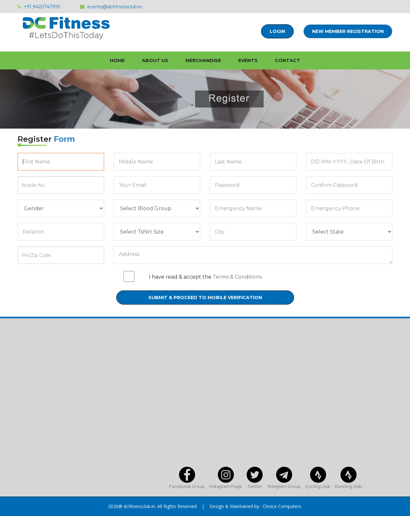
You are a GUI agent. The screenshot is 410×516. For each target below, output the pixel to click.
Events (248, 60)
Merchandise (203, 60)
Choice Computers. (282, 506)
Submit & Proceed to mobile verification (205, 297)
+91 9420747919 (39, 7)
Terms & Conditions (237, 277)
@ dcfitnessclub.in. (137, 506)
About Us (155, 60)
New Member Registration (348, 31)
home (117, 60)
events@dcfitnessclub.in (111, 7)
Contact (287, 60)
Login (277, 31)
